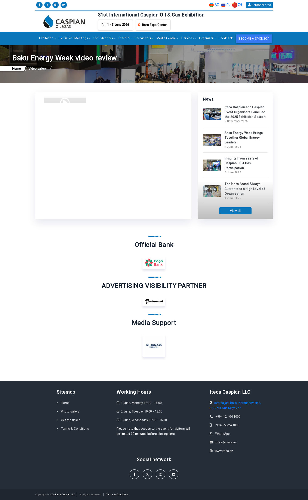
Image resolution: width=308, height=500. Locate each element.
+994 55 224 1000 (226, 425)
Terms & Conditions (75, 429)
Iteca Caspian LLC (65, 494)
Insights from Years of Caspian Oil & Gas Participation (242, 163)
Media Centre (166, 38)
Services (187, 38)
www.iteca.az (224, 451)
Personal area (259, 5)
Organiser (206, 38)
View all (235, 211)
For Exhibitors (103, 38)
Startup (124, 38)
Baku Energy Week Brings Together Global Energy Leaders (244, 137)
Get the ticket (70, 420)
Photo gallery (70, 411)
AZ (214, 5)
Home (65, 403)
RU (225, 5)
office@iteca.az (226, 442)
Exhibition (46, 38)
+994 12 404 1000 (227, 417)
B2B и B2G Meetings (73, 38)
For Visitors (143, 38)
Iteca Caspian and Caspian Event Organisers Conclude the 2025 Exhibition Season (245, 112)
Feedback (226, 38)
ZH (237, 5)
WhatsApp (222, 434)
